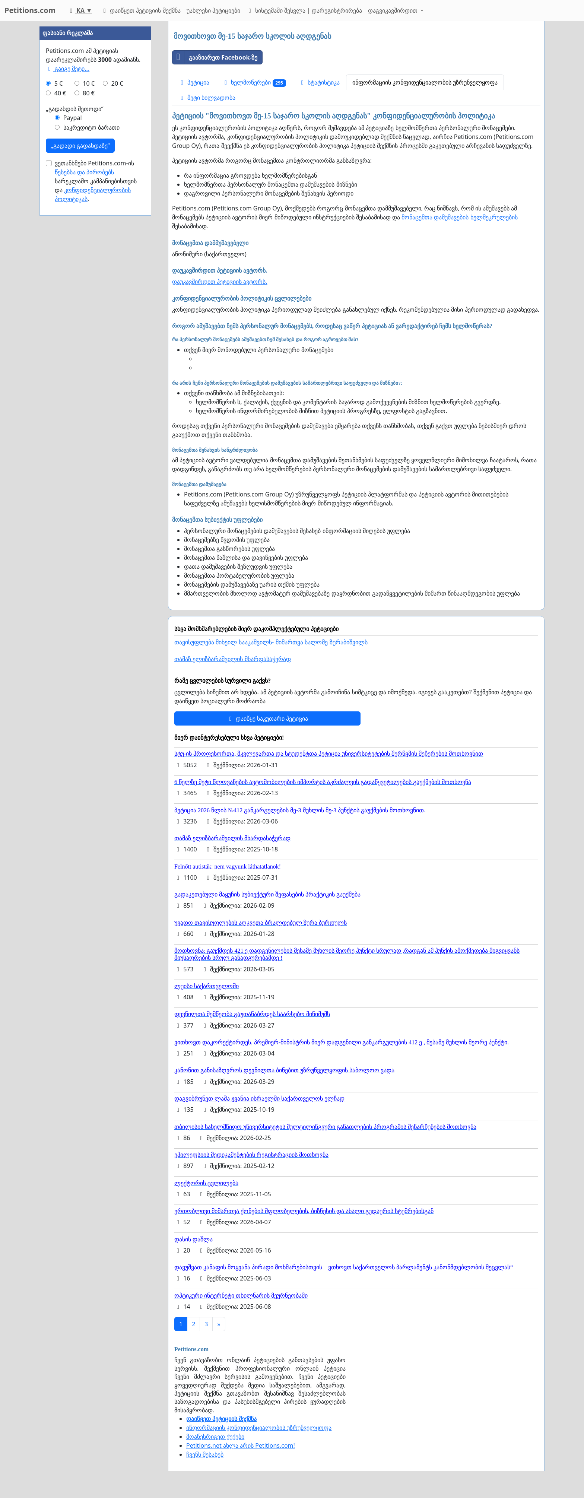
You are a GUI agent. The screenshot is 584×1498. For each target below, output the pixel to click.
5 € (58, 307)
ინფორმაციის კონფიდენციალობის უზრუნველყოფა (425, 82)
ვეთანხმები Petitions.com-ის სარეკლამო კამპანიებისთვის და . (96, 404)
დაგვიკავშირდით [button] (393, 10)
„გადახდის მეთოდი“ (75, 332)
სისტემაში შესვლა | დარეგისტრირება (304, 10)
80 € (89, 316)
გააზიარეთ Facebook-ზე (215, 57)
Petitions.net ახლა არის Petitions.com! (240, 1445)
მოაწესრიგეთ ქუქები (215, 1436)
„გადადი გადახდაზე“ (80, 369)
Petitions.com (29, 10)
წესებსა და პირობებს (84, 395)
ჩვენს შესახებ (204, 1454)
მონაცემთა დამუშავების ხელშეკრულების (459, 217)
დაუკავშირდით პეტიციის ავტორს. (219, 281)
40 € (60, 316)
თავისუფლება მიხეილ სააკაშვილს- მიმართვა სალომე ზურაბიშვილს (271, 642)
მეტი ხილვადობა (206, 97)
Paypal (72, 341)
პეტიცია (193, 82)
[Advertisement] (95, 133)
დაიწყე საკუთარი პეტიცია (267, 718)
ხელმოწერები (254, 82)
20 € (117, 307)
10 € (89, 307)
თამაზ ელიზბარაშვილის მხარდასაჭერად (232, 659)
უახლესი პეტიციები (213, 10)
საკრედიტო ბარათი (91, 351)
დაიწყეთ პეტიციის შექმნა (140, 10)
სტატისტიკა (319, 82)
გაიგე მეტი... (67, 292)
